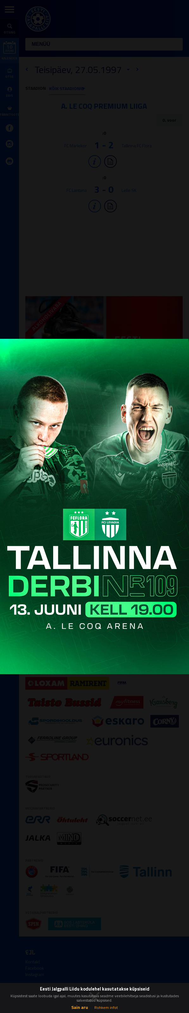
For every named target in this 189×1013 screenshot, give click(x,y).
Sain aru (79, 1007)
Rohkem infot (106, 1007)
